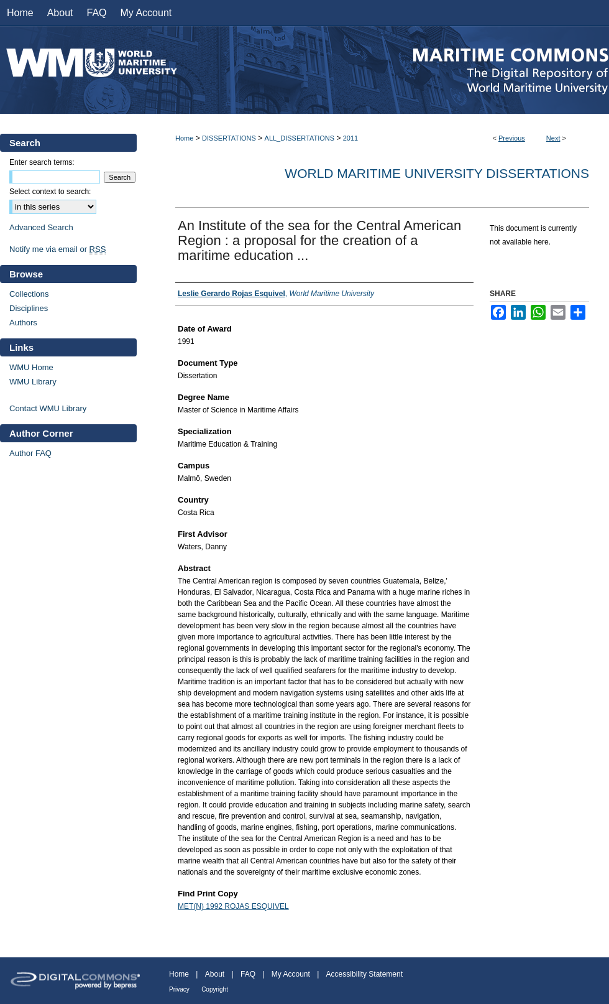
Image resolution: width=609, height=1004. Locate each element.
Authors (23, 322)
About (214, 974)
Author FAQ (30, 453)
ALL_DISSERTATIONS (299, 138)
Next (553, 138)
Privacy (179, 989)
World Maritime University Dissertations (437, 173)
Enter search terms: (42, 162)
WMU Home (31, 367)
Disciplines (28, 308)
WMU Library (33, 381)
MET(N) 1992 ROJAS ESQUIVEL (233, 906)
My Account (291, 974)
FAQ (247, 974)
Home (184, 138)
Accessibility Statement (364, 974)
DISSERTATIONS (229, 138)
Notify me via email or (57, 249)
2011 (350, 138)
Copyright (214, 989)
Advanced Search (41, 227)
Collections (29, 294)
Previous (511, 138)
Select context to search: (50, 191)
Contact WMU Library (47, 408)
